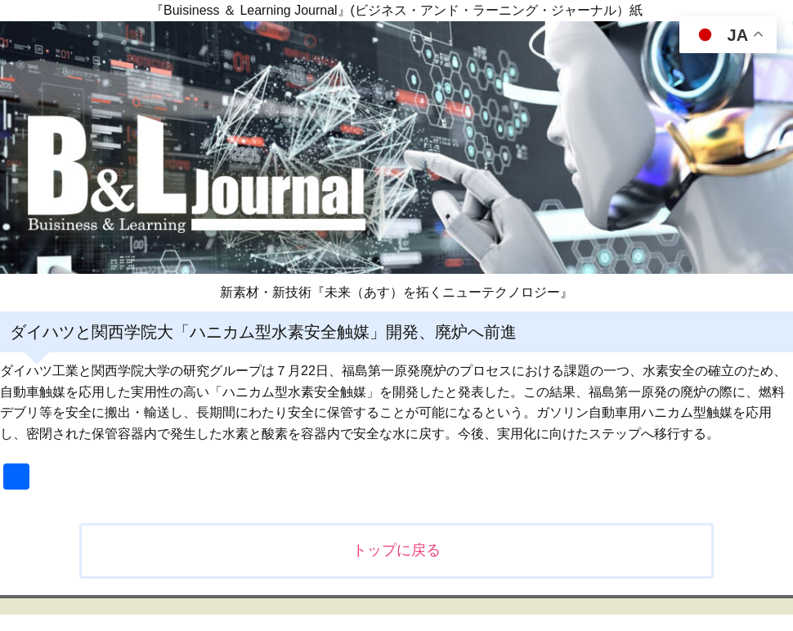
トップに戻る (396, 550)
